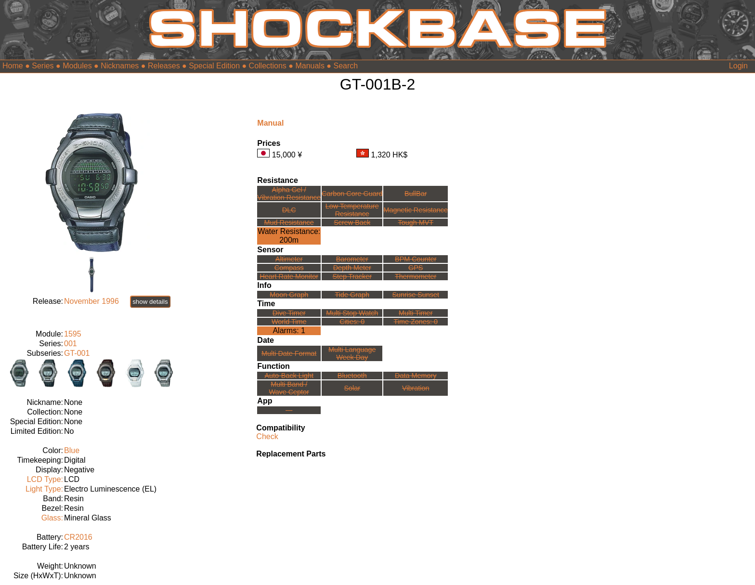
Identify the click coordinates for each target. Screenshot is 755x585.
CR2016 (78, 537)
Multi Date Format (288, 353)
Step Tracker (352, 276)
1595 (72, 334)
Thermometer (415, 276)
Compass (289, 268)
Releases (164, 66)
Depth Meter (352, 268)
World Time (289, 321)
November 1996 (91, 301)
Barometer (352, 259)
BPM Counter (415, 259)
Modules (77, 66)
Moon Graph (289, 295)
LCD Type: (45, 479)
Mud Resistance (289, 222)
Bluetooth (352, 375)
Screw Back (352, 222)
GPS (415, 268)
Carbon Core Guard (352, 193)
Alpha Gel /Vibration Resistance (289, 193)
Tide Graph (352, 295)
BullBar (415, 193)
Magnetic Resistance (415, 210)
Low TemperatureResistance (352, 210)
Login (738, 66)
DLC (289, 210)
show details (150, 301)
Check (267, 436)
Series (42, 66)
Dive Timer (289, 313)
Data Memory (415, 375)
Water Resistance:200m (289, 235)
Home (12, 66)
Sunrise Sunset (415, 295)
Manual (270, 123)
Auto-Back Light (288, 375)
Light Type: (44, 489)
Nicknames (120, 66)
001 (70, 343)
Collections (267, 66)
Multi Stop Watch (352, 313)
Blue (71, 450)
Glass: (52, 518)
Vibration (416, 388)
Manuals (309, 66)
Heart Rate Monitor (289, 276)
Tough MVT (415, 222)
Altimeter (289, 259)
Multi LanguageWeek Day (352, 353)
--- (289, 410)
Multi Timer (415, 313)
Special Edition (214, 66)
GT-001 (77, 353)
